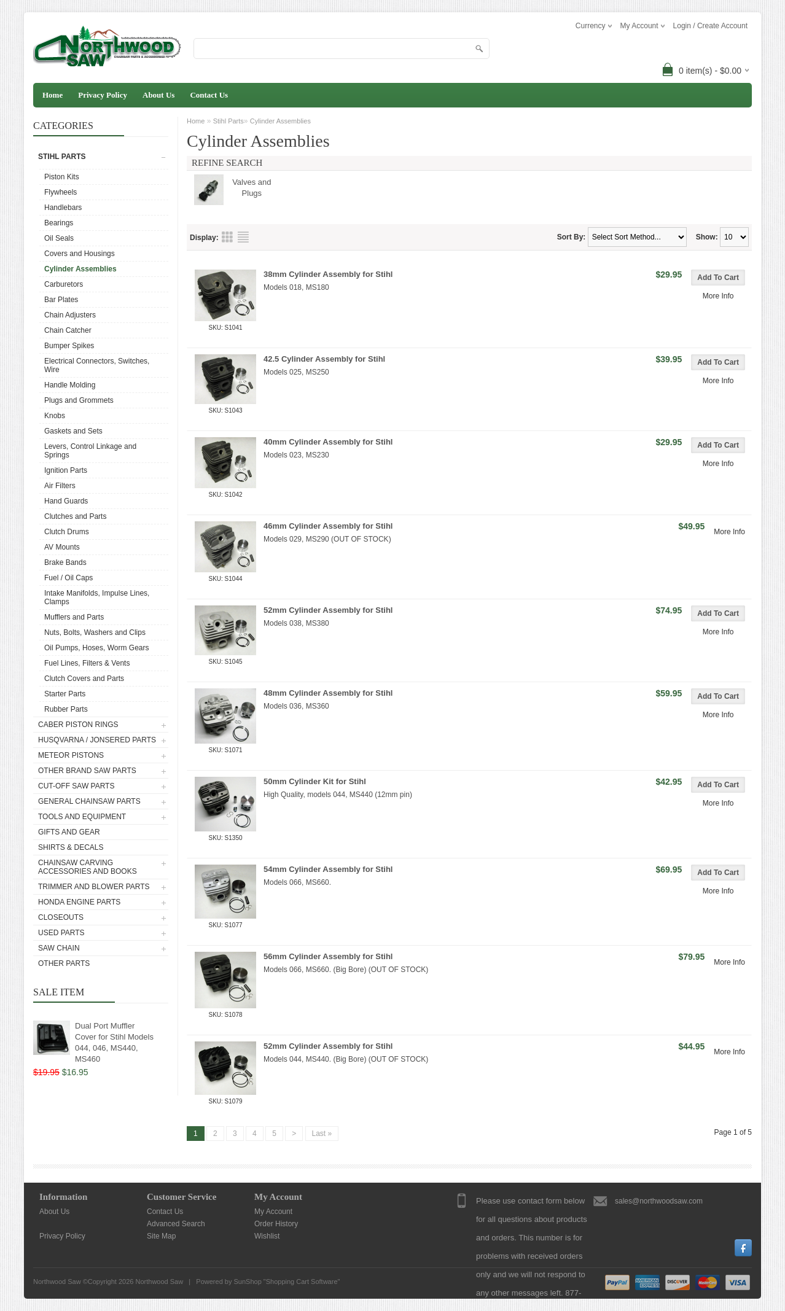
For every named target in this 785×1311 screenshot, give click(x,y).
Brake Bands (65, 562)
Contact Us (209, 94)
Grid (227, 237)
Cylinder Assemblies (80, 269)
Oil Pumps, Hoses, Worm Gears (96, 648)
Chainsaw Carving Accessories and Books (87, 867)
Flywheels (60, 192)
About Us (158, 94)
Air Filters (60, 485)
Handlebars (63, 207)
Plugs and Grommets (79, 400)
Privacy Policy (102, 94)
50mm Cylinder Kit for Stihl (315, 781)
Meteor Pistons (71, 755)
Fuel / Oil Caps (68, 578)
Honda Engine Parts (79, 902)
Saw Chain (59, 948)
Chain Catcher (68, 330)
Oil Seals (59, 238)
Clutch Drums (66, 531)
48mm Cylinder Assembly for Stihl (328, 693)
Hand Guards (66, 501)
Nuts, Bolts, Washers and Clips (95, 632)
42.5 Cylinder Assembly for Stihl (324, 359)
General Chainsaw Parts (89, 801)
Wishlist (266, 1236)
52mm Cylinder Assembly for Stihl (328, 610)
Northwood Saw (159, 1281)
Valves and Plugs (251, 187)
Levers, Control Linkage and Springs (90, 450)
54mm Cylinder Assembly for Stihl (328, 869)
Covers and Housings (79, 253)
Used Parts (61, 932)
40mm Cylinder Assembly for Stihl (328, 441)
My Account (273, 1211)
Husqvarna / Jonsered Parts (97, 740)
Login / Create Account (710, 25)
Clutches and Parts (75, 516)
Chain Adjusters (70, 315)
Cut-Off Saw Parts (76, 786)
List (243, 237)
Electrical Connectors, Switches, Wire (96, 365)
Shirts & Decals (70, 847)
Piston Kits (61, 177)
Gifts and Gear (69, 832)
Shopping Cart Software (302, 1281)
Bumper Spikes (69, 345)
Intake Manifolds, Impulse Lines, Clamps (96, 597)
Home (52, 94)
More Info (718, 296)
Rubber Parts (66, 709)
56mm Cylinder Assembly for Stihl (328, 956)
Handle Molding (69, 385)
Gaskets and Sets (73, 431)
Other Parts (64, 963)
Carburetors (63, 284)
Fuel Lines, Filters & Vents (87, 663)
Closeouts (61, 917)
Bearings (58, 223)
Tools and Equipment (82, 816)
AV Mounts (62, 547)
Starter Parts (64, 694)
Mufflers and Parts (74, 617)
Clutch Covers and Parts (84, 678)
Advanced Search (176, 1224)
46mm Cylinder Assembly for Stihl (328, 526)
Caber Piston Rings (78, 724)
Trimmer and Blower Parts (94, 886)
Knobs (54, 415)
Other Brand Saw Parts (87, 770)
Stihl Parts (62, 156)
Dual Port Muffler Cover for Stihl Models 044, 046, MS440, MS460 (114, 1042)
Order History (276, 1224)
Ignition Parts (65, 470)
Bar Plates (61, 299)
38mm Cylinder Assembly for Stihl (328, 274)
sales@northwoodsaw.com (659, 1201)
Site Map (161, 1236)
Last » (322, 1133)
